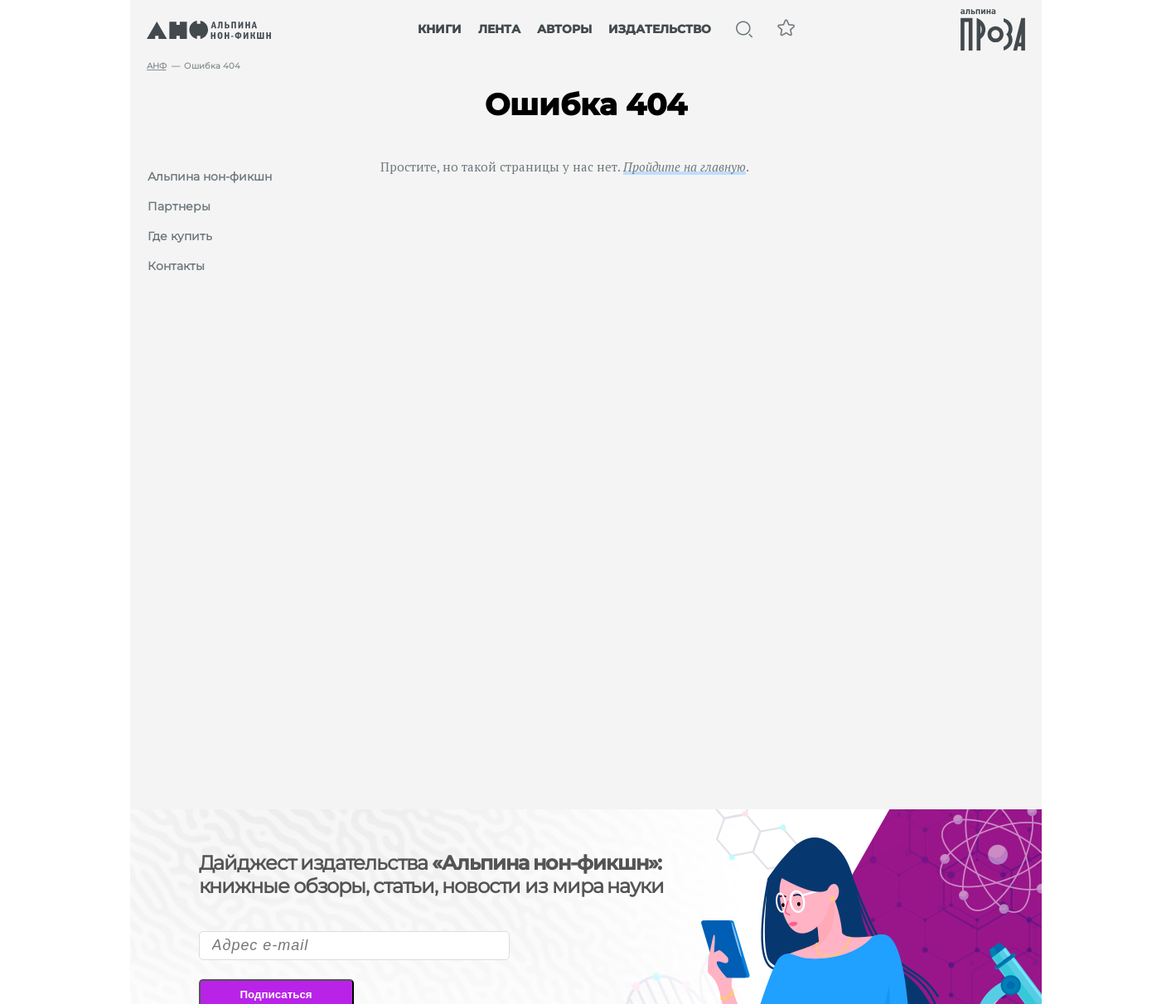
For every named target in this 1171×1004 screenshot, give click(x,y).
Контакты (176, 265)
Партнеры (179, 206)
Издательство (659, 29)
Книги (440, 29)
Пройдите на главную (684, 166)
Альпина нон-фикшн (210, 176)
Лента (499, 29)
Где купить (180, 236)
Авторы (564, 29)
